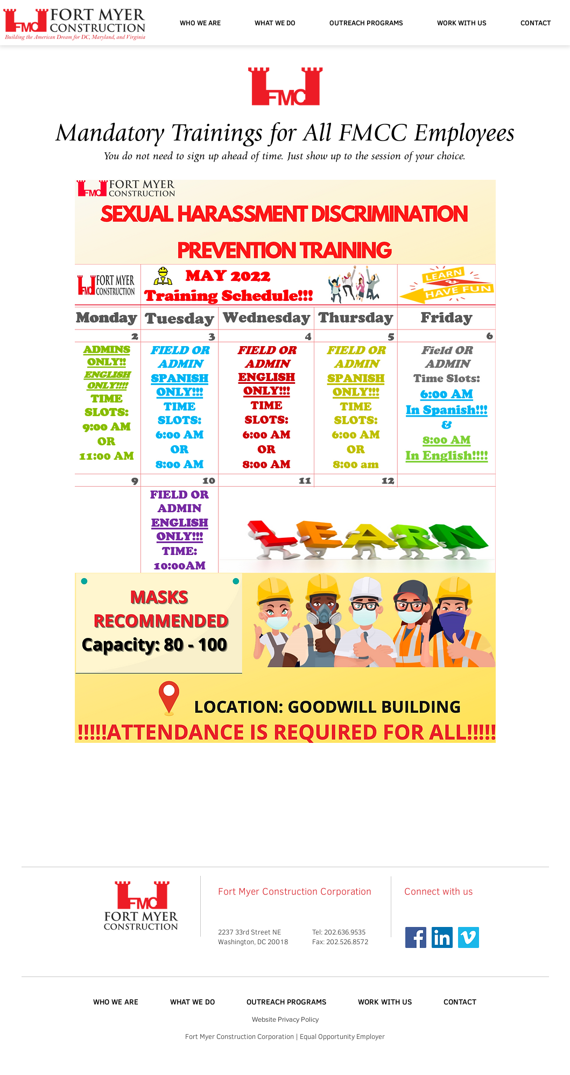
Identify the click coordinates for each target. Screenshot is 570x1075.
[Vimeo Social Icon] (468, 937)
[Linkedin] (442, 937)
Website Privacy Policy (285, 1019)
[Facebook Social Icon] (415, 937)
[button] (366, 22)
